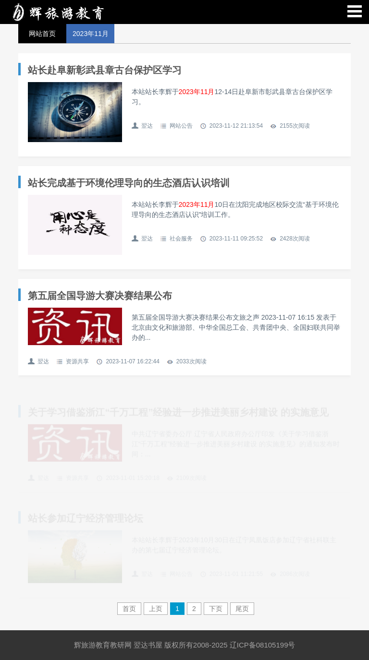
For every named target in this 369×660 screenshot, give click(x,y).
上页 (155, 608)
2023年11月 (91, 33)
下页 (215, 608)
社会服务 (181, 238)
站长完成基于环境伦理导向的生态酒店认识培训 (129, 183)
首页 (129, 608)
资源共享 (77, 361)
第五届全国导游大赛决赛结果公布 (100, 295)
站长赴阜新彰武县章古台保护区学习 (105, 70)
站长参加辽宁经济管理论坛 (85, 519)
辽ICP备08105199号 (262, 645)
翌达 (147, 125)
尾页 (242, 608)
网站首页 (42, 33)
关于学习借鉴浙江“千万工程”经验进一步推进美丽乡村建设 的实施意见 (178, 413)
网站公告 (181, 125)
